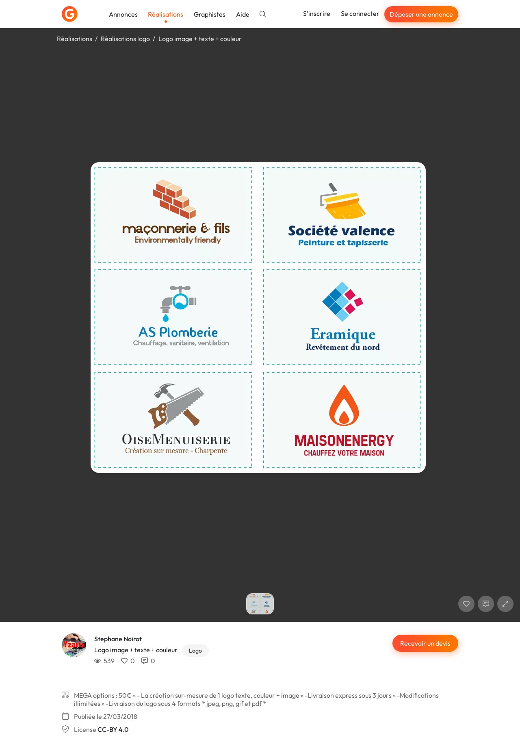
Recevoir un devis (425, 643)
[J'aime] (466, 604)
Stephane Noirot (118, 639)
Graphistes (209, 14)
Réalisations (165, 14)
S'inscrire (316, 13)
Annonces (123, 14)
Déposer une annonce (421, 14)
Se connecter (360, 13)
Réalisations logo (125, 39)
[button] (505, 604)
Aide (242, 14)
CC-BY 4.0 (113, 729)
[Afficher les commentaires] (486, 604)
